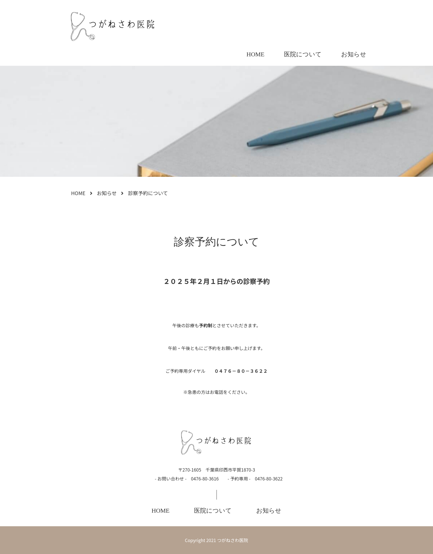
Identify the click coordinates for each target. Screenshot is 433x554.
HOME (255, 54)
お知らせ (353, 54)
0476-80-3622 (269, 478)
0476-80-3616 (205, 478)
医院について (303, 54)
